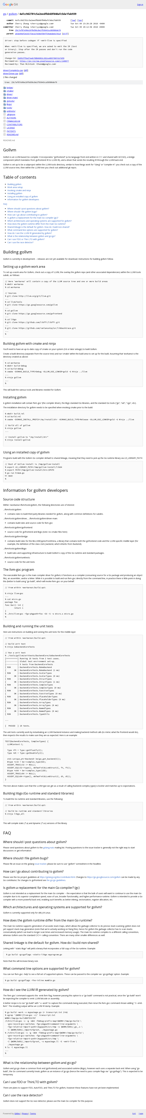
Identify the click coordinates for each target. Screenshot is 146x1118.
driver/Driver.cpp (10, 73)
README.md (12, 134)
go (4, 14)
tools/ (9, 107)
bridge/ (10, 87)
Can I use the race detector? (20, 242)
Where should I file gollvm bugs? (22, 211)
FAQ (5, 204)
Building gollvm (14, 184)
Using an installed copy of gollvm (22, 196)
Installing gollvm (14, 193)
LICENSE (11, 127)
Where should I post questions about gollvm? (28, 208)
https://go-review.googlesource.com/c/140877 (44, 61)
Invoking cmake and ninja (19, 190)
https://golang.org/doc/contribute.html (57, 877)
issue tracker (40, 863)
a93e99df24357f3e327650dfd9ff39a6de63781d (38, 33)
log (73, 20)
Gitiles (17, 1113)
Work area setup (15, 187)
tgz (80, 20)
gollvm (13, 14)
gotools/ (11, 101)
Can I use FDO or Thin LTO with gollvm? (25, 239)
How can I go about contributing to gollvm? (27, 214)
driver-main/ (12, 97)
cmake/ (10, 91)
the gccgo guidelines (56, 880)
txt (134, 1113)
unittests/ (11, 111)
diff (65, 33)
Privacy (25, 1113)
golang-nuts (48, 847)
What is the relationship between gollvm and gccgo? (31, 236)
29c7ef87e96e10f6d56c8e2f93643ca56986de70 (38, 30)
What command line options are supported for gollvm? (32, 230)
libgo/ (9, 104)
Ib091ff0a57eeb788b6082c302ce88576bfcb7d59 (41, 58)
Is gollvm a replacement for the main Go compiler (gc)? (32, 217)
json (141, 1113)
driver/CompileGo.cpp (13, 70)
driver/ (10, 94)
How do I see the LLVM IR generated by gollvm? (29, 233)
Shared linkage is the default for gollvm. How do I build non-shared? (38, 227)
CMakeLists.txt (13, 121)
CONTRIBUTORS (14, 124)
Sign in (140, 4)
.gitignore (11, 114)
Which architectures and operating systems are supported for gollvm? (39, 220)
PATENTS (11, 131)
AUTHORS (11, 117)
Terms (33, 1113)
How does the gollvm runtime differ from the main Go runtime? (36, 223)
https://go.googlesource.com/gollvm (104, 877)
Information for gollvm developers (23, 199)
